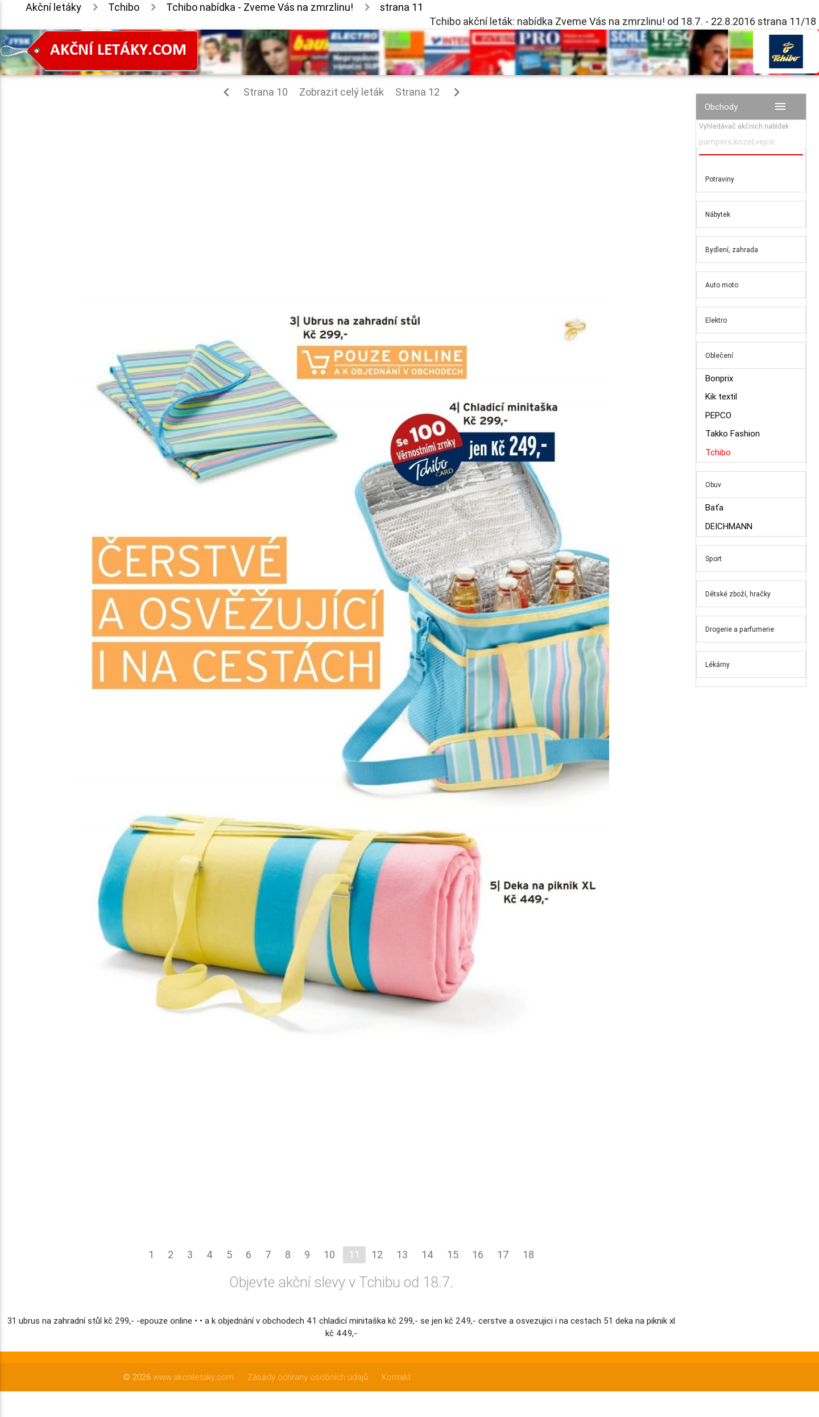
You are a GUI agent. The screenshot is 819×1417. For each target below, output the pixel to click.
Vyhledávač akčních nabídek (744, 126)
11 (354, 1254)
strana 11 (401, 7)
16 (477, 1254)
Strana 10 (253, 92)
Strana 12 (430, 92)
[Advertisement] (341, 189)
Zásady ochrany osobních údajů (307, 1376)
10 (329, 1254)
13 (402, 1254)
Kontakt (396, 1376)
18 (528, 1254)
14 (427, 1254)
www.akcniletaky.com (193, 1376)
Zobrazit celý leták (341, 91)
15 (452, 1254)
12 (377, 1254)
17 (503, 1254)
